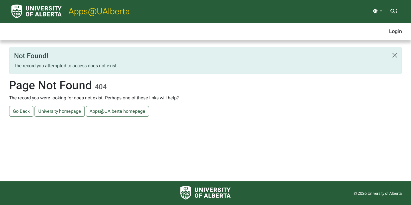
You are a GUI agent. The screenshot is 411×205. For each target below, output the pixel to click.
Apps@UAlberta (99, 11)
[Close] (395, 55)
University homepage (59, 111)
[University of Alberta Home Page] (36, 11)
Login (395, 31)
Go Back (21, 111)
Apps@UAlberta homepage (117, 111)
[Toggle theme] (377, 11)
